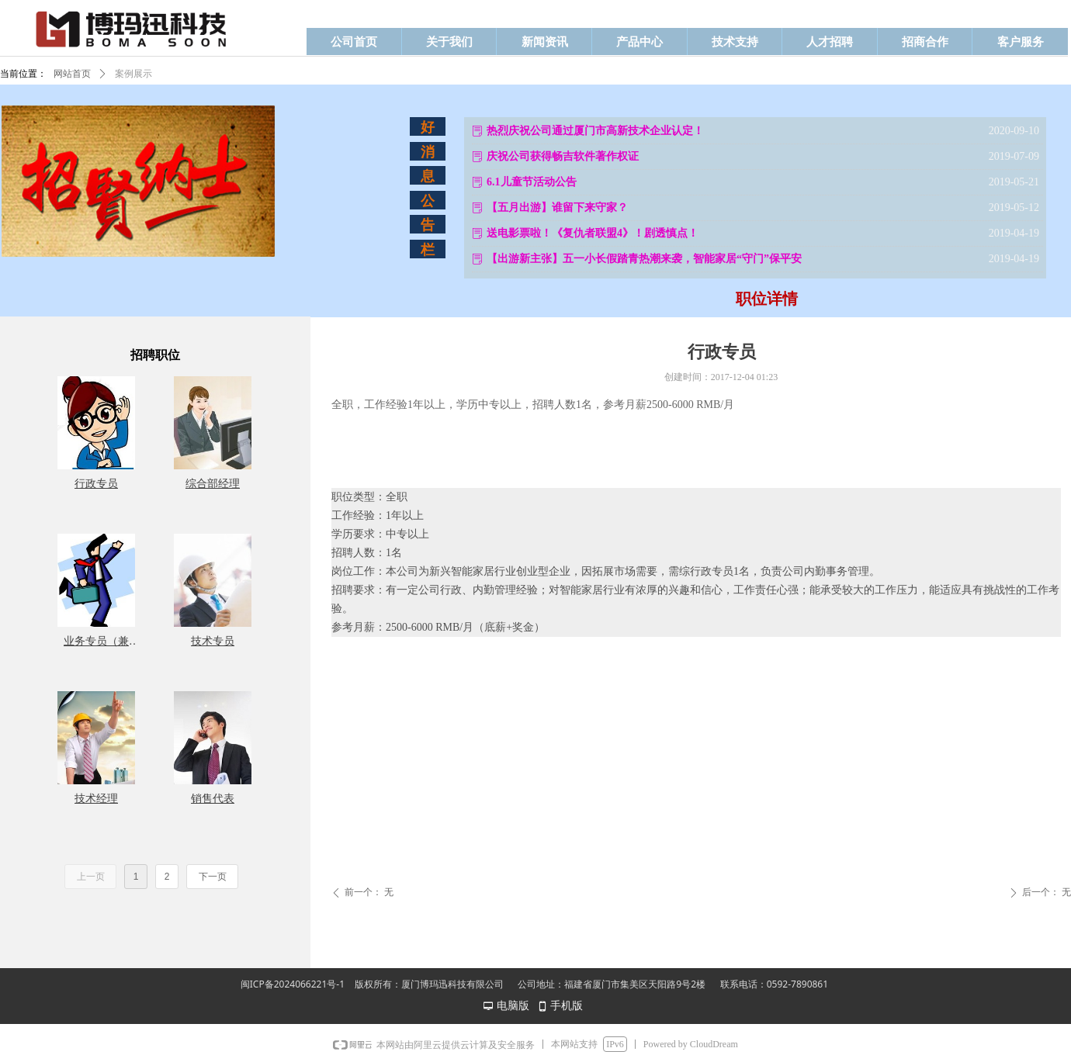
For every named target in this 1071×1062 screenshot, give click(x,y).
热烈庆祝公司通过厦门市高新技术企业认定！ (595, 131)
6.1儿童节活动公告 (532, 182)
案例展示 (133, 73)
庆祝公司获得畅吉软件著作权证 (563, 156)
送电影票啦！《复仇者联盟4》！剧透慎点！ (592, 233)
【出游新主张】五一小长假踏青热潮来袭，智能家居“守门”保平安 (644, 259)
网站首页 (72, 73)
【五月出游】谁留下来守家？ (557, 207)
